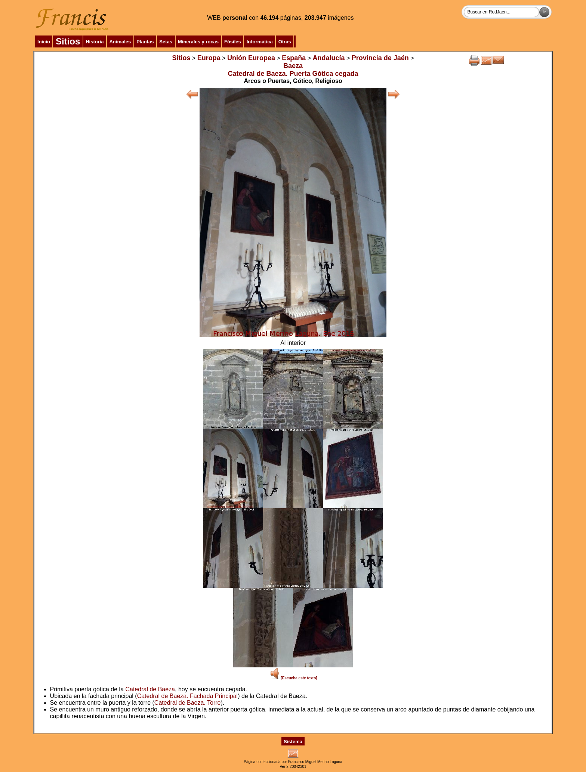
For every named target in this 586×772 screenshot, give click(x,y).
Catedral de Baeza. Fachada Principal (187, 696)
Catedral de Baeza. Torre (187, 703)
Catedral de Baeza (150, 689)
